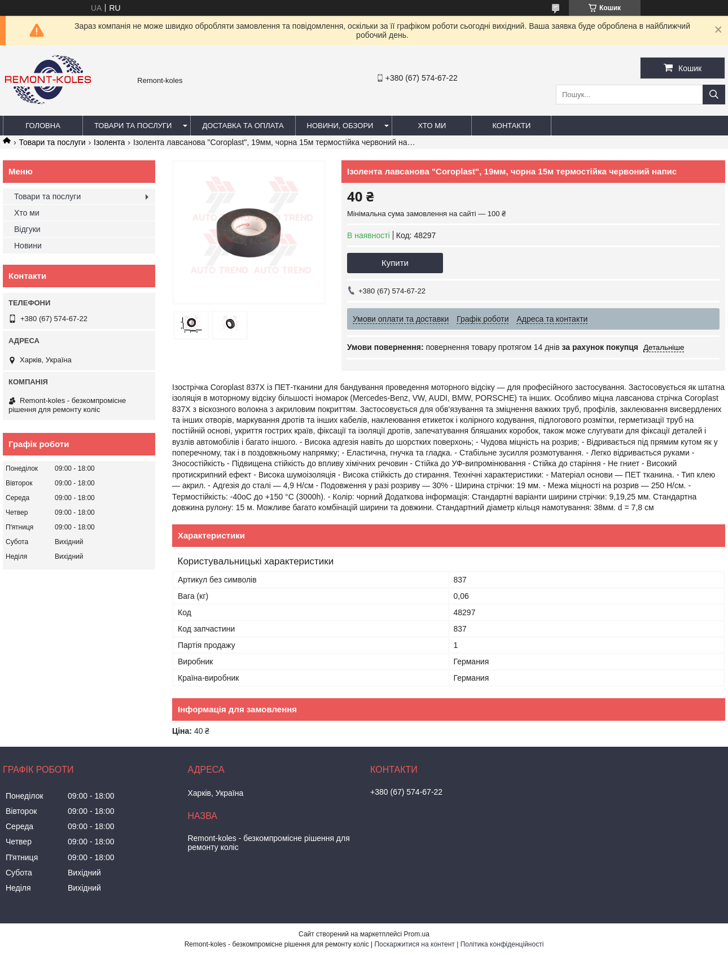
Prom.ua (416, 934)
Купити (395, 263)
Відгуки (27, 229)
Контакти (511, 125)
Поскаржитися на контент (414, 944)
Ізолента (109, 142)
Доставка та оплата (242, 125)
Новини (28, 245)
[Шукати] (714, 94)
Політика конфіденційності (502, 944)
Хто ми (432, 125)
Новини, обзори (340, 125)
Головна (42, 125)
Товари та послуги (133, 125)
